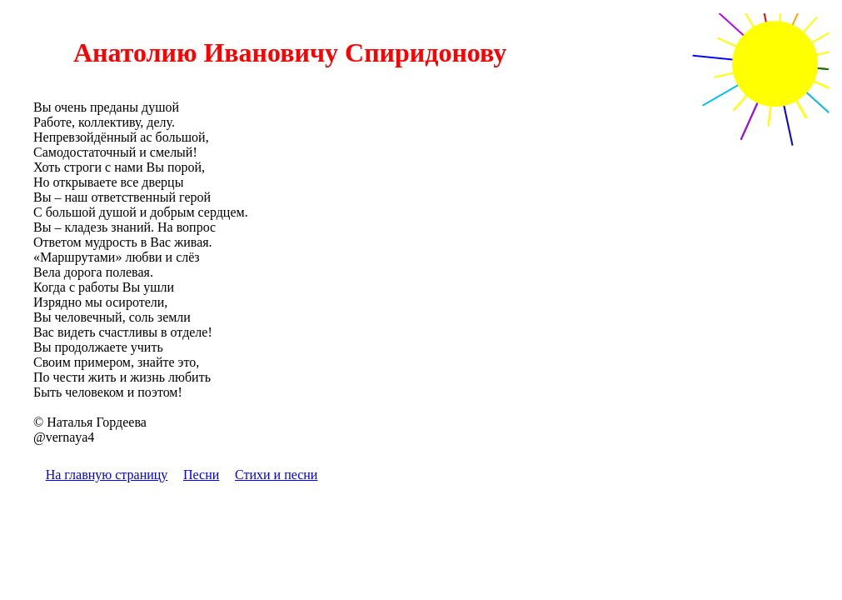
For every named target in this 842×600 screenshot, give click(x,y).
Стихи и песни (276, 475)
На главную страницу (107, 475)
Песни (201, 475)
